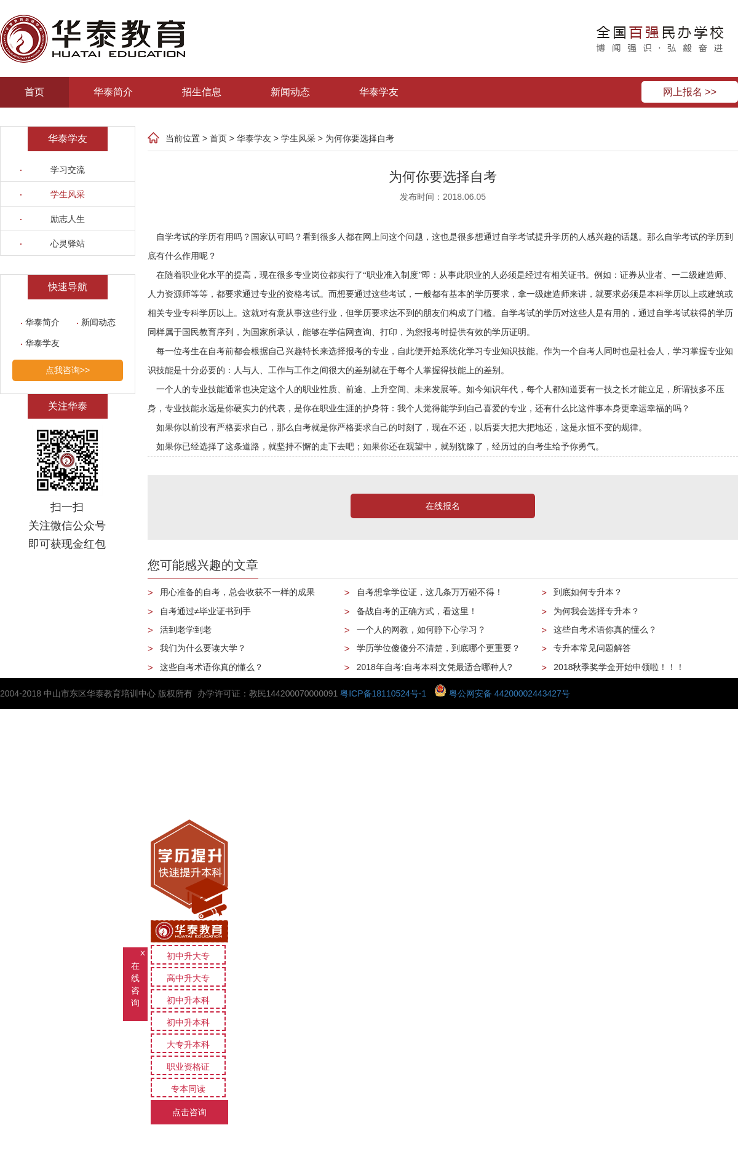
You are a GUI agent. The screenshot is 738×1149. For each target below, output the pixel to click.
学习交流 (67, 170)
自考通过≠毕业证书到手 (205, 611)
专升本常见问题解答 (592, 648)
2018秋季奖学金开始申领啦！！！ (619, 667)
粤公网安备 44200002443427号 (502, 693)
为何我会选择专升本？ (597, 611)
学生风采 (67, 194)
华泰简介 (113, 92)
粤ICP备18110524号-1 (383, 693)
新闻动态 (290, 92)
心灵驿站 (67, 243)
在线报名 (443, 506)
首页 (34, 92)
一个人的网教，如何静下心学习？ (421, 629)
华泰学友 (379, 92)
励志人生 (67, 219)
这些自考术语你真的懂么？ (211, 667)
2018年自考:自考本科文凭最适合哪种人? (434, 667)
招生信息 (201, 92)
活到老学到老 (186, 629)
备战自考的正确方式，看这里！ (417, 611)
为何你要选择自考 (359, 138)
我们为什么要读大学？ (203, 648)
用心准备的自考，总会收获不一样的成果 (237, 592)
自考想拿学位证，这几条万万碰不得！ (430, 592)
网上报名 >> (689, 92)
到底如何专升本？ (588, 592)
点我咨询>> (68, 370)
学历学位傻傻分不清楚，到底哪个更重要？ (438, 648)
